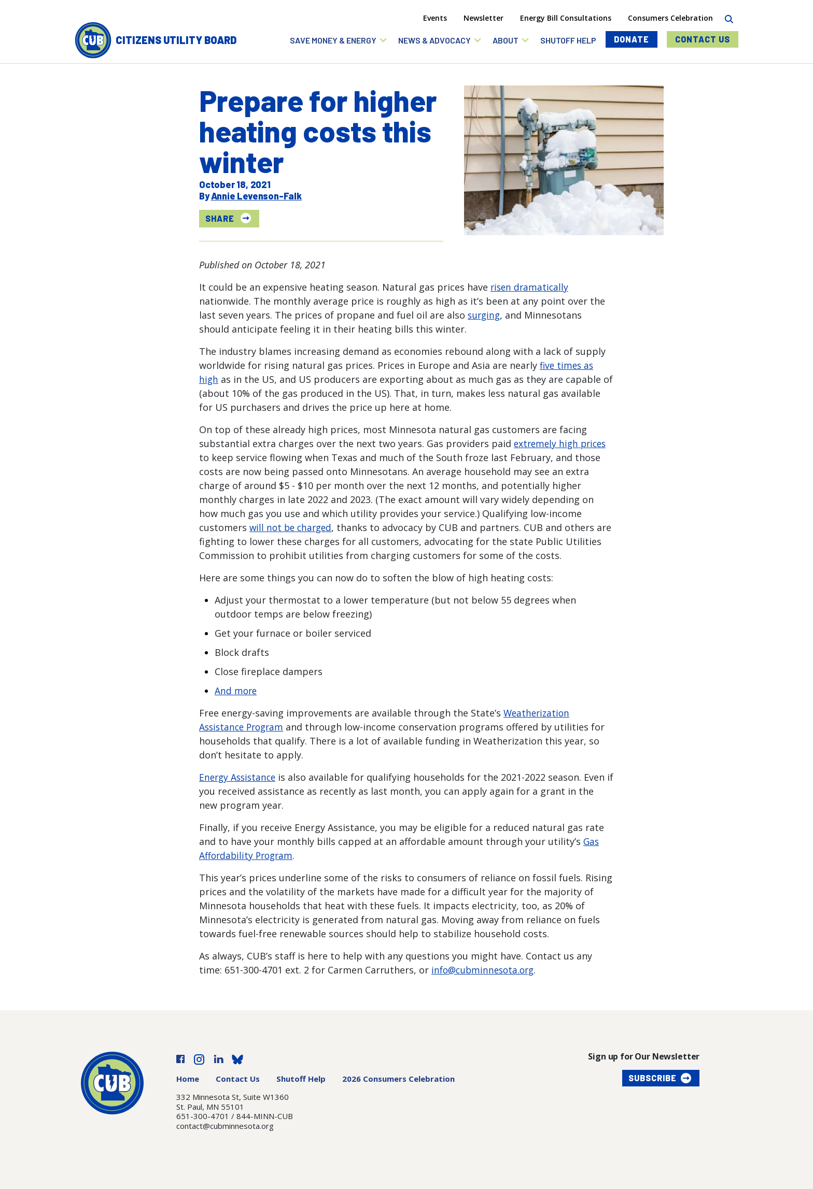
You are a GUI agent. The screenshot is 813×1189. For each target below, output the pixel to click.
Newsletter (483, 18)
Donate (631, 39)
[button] (339, 40)
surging (485, 315)
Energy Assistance (239, 777)
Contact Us (702, 39)
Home (187, 1078)
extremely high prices (562, 443)
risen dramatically (530, 287)
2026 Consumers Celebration (398, 1078)
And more (236, 690)
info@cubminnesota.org (485, 970)
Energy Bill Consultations (565, 18)
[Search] (728, 17)
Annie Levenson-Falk (256, 196)
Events (435, 18)
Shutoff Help (301, 1078)
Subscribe (652, 1078)
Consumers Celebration (670, 18)
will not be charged (292, 527)
